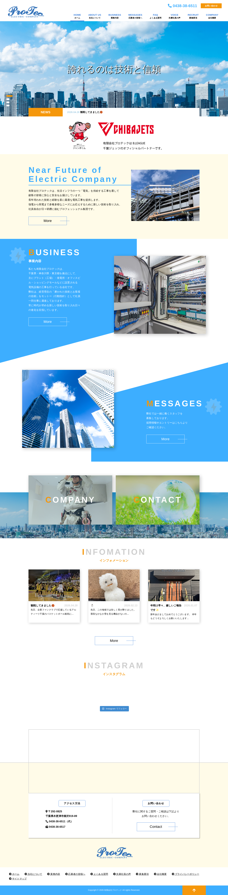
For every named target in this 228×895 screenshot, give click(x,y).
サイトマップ (18, 878)
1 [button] (9, 96)
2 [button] (8, 99)
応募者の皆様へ (75, 874)
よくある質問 (99, 874)
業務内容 (53, 874)
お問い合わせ (211, 6)
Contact (156, 827)
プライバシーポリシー (185, 874)
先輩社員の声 (122, 874)
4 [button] (8, 105)
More (48, 221)
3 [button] (8, 102)
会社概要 (160, 874)
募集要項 (142, 874)
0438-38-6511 (185, 6)
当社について (33, 874)
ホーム (14, 874)
